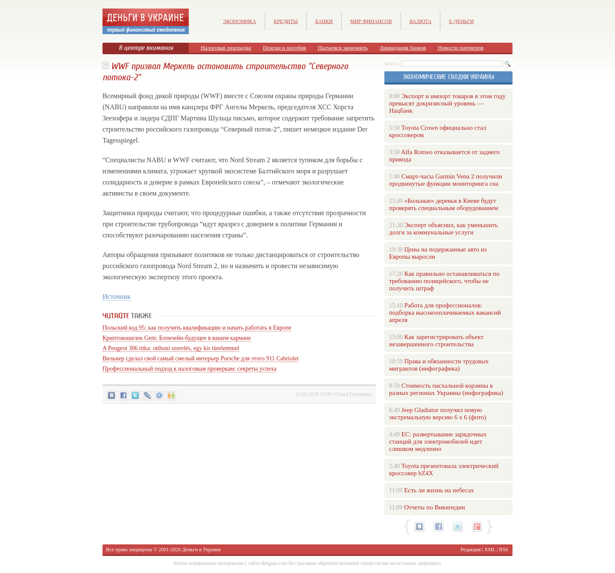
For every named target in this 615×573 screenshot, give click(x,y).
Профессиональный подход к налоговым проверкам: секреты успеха (189, 368)
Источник (116, 296)
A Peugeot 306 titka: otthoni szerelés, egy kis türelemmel (170, 348)
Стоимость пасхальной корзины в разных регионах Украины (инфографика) (446, 389)
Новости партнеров (460, 47)
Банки (324, 21)
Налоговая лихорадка (226, 47)
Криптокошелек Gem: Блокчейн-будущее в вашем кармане (176, 338)
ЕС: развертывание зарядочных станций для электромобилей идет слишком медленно (437, 441)
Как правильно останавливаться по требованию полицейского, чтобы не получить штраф (444, 281)
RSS (503, 550)
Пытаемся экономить (342, 47)
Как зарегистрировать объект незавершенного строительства (436, 340)
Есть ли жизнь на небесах (439, 490)
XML (489, 550)
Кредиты (286, 21)
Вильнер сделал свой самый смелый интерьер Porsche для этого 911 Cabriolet (200, 358)
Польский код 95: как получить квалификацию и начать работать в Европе (196, 328)
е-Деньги (461, 21)
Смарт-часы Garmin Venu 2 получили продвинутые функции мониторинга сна (445, 180)
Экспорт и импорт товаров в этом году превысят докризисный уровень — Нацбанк (447, 103)
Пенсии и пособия (284, 47)
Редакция (470, 550)
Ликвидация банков (403, 47)
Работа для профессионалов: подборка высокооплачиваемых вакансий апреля (445, 312)
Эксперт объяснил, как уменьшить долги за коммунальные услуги (443, 229)
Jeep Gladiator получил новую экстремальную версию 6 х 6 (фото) (437, 413)
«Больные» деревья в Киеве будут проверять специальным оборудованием (443, 204)
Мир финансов (371, 21)
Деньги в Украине (201, 550)
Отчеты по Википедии (434, 507)
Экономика (239, 21)
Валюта (421, 21)
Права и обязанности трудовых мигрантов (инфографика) (439, 365)
